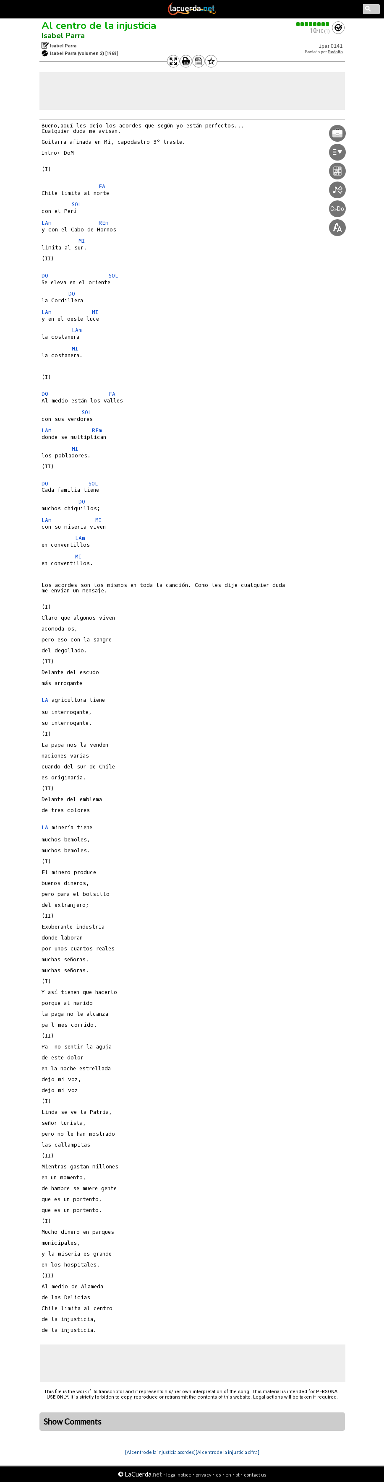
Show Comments (73, 1421)
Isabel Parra (63, 36)
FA (102, 186)
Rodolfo (335, 51)
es (218, 1474)
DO (45, 275)
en (228, 1474)
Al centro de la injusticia (99, 25)
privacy (204, 1474)
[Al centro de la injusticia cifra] (227, 1452)
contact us (255, 1474)
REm (104, 222)
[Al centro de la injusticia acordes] (160, 1452)
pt (237, 1474)
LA (45, 699)
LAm (47, 222)
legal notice (178, 1474)
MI (81, 240)
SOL (76, 204)
